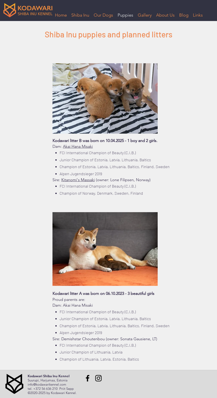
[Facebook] (87, 378)
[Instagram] (98, 378)
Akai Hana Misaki (78, 146)
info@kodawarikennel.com (47, 384)
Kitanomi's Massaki (78, 179)
